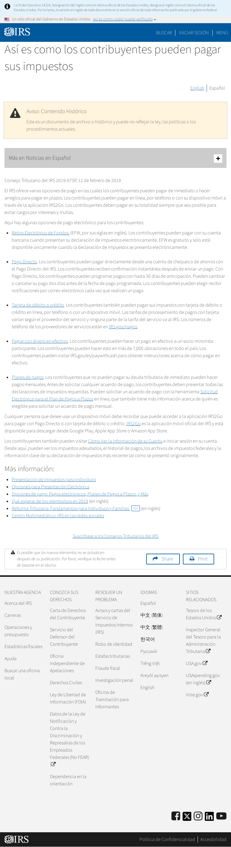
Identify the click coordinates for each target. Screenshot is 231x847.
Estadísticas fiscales (23, 646)
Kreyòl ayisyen (154, 675)
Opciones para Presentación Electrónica (50, 487)
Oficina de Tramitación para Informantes (112, 699)
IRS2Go (133, 423)
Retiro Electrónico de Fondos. (40, 233)
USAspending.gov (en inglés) (203, 679)
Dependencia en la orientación (68, 780)
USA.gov (196, 663)
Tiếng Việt (150, 663)
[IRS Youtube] (221, 816)
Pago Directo (24, 261)
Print (203, 559)
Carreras (13, 615)
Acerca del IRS (18, 603)
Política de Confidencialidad (167, 839)
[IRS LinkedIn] (209, 818)
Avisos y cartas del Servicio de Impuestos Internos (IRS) (114, 621)
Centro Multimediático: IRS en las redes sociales (58, 515)
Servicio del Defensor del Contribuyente (64, 637)
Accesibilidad (213, 839)
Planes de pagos (28, 377)
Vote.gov (197, 694)
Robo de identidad (113, 644)
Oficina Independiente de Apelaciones (67, 663)
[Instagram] (198, 816)
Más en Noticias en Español (115, 158)
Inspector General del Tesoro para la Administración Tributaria (203, 640)
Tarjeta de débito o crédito (38, 305)
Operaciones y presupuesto (18, 631)
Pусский (148, 651)
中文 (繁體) (151, 627)
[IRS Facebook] (175, 816)
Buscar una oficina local (22, 674)
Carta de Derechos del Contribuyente (68, 614)
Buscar (164, 33)
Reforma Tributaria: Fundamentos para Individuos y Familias (76, 508)
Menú (222, 33)
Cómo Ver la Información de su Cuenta (125, 441)
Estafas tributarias (112, 656)
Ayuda (11, 658)
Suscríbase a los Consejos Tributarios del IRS (116, 536)
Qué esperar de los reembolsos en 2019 (50, 501)
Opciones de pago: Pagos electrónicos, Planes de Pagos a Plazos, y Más (80, 494)
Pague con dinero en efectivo (40, 341)
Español (217, 88)
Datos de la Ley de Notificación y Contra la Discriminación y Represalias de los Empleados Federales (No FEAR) (69, 739)
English (197, 88)
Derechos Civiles (66, 682)
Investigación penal (114, 680)
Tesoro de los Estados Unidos (203, 614)
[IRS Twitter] (187, 818)
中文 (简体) (151, 615)
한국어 (147, 639)
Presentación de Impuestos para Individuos (54, 479)
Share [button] (167, 559)
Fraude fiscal (107, 668)
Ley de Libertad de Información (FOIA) (68, 698)
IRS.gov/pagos (123, 326)
